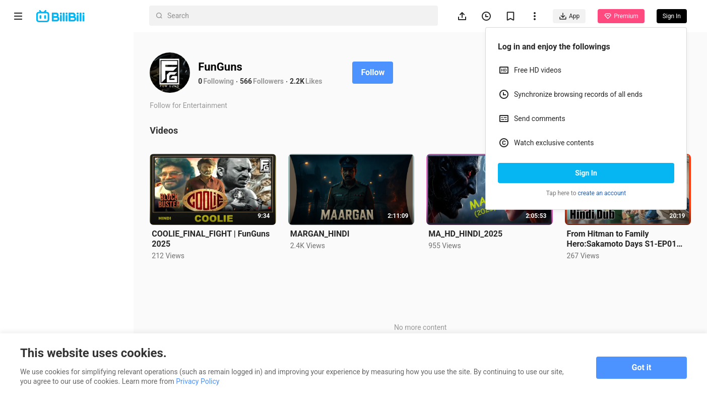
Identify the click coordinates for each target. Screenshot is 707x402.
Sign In (586, 173)
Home (35, 44)
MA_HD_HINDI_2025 (467, 233)
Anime (35, 69)
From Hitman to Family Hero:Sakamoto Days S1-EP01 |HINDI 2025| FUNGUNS (622, 238)
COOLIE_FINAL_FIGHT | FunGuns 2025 (214, 238)
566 (249, 81)
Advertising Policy (40, 302)
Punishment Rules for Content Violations (59, 319)
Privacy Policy (92, 288)
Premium (621, 16)
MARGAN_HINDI (322, 233)
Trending (40, 117)
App (569, 16)
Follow (376, 72)
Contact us (63, 275)
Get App (98, 275)
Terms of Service (38, 288)
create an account (602, 193)
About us (26, 275)
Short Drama (47, 93)
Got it (642, 367)
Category (40, 141)
